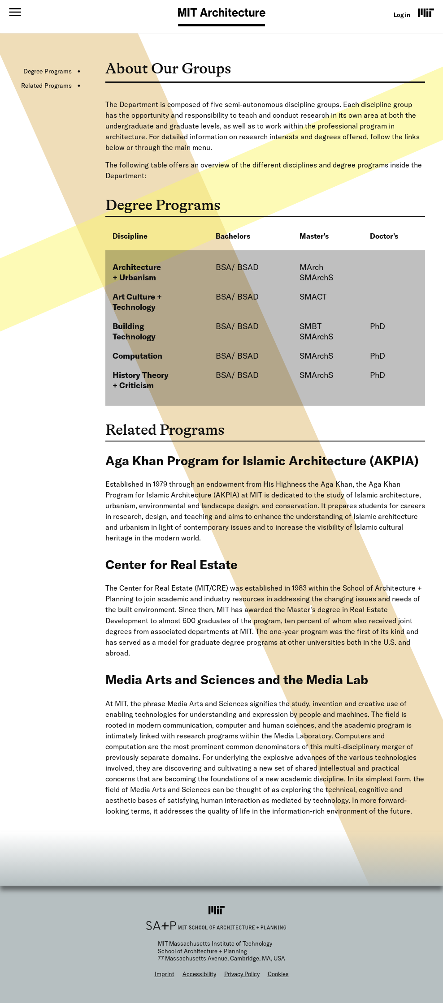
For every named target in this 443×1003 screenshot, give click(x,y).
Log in (402, 14)
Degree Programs (47, 71)
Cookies (278, 973)
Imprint (164, 973)
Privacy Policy (242, 973)
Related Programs (46, 85)
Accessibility (199, 973)
